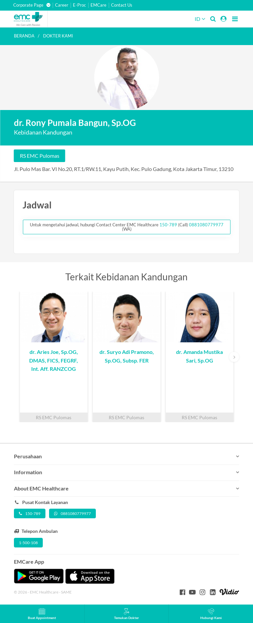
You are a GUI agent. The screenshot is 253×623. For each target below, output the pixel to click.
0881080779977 (206, 224)
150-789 (168, 224)
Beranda (24, 35)
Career (61, 5)
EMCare (98, 5)
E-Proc (79, 5)
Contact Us (121, 5)
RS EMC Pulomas (39, 155)
